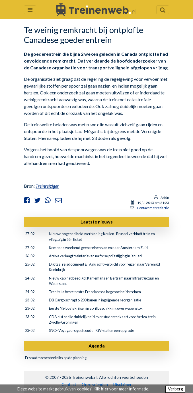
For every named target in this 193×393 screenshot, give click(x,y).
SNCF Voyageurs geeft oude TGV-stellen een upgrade (91, 330)
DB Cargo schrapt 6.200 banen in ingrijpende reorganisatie (95, 300)
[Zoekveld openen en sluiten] (162, 9)
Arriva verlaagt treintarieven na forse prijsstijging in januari (95, 256)
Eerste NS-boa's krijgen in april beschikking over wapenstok (96, 308)
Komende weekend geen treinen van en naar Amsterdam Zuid (98, 247)
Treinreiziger (47, 186)
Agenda (97, 345)
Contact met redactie (153, 208)
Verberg (175, 388)
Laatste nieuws (97, 221)
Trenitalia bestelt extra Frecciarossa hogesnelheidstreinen (95, 291)
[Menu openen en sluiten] (30, 9)
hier (104, 388)
